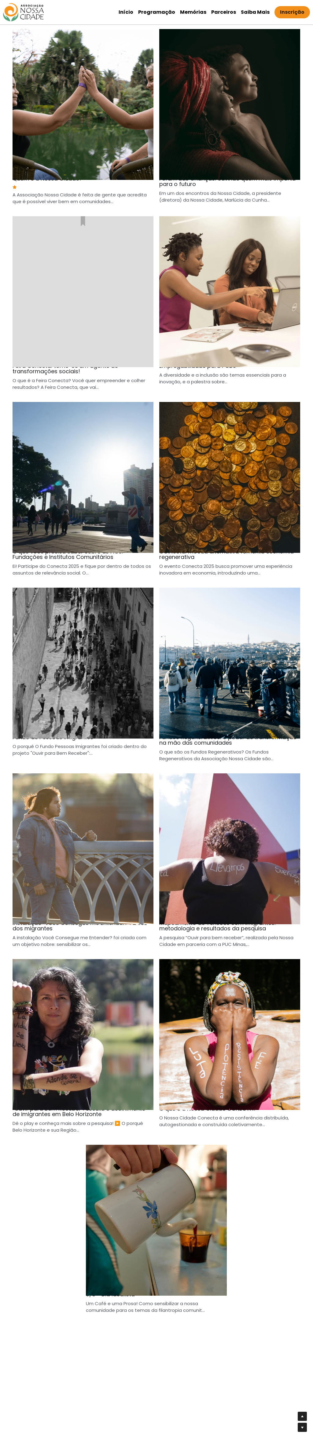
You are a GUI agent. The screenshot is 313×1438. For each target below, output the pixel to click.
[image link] (23, 11)
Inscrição (292, 12)
